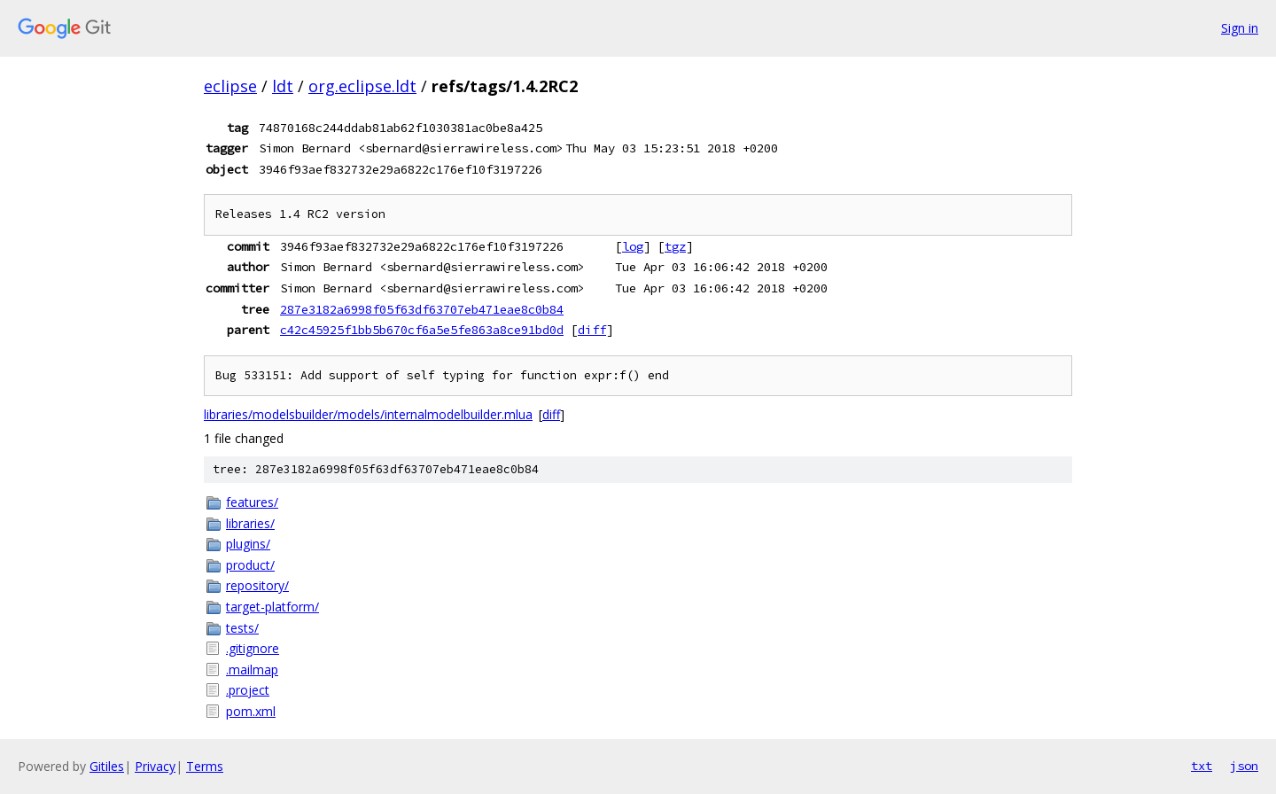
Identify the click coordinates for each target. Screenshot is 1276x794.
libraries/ (250, 523)
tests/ (242, 627)
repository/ (257, 585)
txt (1201, 766)
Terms (204, 766)
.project (247, 689)
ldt (282, 86)
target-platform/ (272, 606)
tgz (675, 246)
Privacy (155, 766)
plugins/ (248, 543)
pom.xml (251, 711)
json (1244, 766)
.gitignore (252, 648)
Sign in (1239, 27)
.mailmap (252, 669)
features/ (252, 502)
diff (592, 330)
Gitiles (106, 766)
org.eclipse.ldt (362, 86)
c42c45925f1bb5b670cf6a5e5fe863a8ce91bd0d (422, 330)
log (632, 246)
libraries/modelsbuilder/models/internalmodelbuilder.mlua (368, 414)
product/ (250, 565)
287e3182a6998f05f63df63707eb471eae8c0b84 (422, 309)
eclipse (230, 86)
